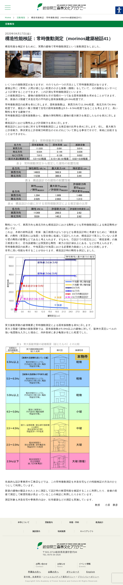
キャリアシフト (87, 531)
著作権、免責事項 (32, 577)
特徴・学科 (74, 522)
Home (8, 17)
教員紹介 (99, 522)
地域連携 (61, 531)
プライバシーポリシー (88, 577)
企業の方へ (53, 572)
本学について (23, 522)
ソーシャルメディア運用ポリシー (59, 577)
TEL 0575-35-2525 (52, 555)
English (90, 572)
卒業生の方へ (34, 572)
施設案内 (36, 531)
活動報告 (21, 17)
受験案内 (49, 522)
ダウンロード (72, 572)
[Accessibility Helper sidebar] (119, 10)
